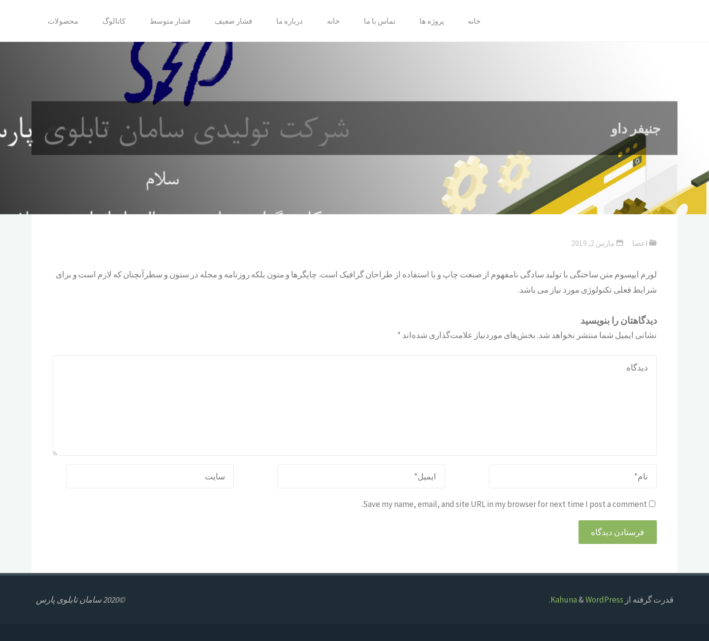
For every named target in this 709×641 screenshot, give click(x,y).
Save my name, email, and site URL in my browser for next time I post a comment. (508, 504)
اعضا (639, 243)
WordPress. (586, 599)
